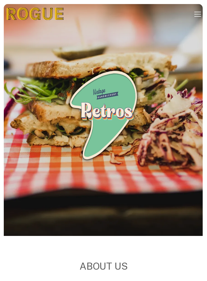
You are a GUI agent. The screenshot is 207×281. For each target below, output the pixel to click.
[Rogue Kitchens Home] (35, 14)
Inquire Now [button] (103, 274)
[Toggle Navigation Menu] (197, 14)
